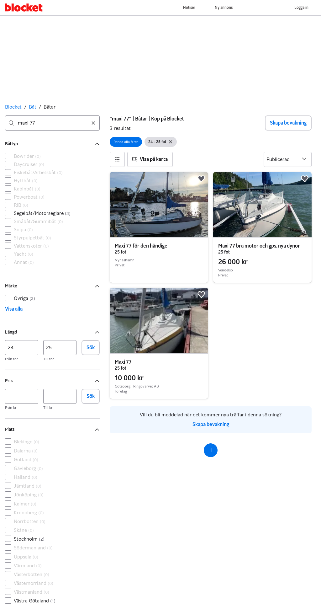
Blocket (13, 107)
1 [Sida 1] (211, 450)
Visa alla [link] (14, 309)
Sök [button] (91, 347)
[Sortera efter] (288, 159)
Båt (32, 107)
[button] (117, 159)
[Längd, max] (59, 347)
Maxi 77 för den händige (141, 246)
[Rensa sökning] (93, 123)
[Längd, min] (21, 347)
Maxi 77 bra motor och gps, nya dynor (259, 246)
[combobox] (52, 123)
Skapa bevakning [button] (288, 123)
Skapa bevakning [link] (210, 424)
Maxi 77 (123, 362)
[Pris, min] (21, 396)
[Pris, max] (59, 396)
